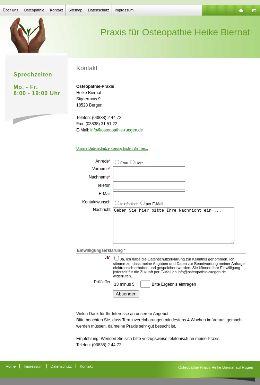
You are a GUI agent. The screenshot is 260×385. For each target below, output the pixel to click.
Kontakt (56, 10)
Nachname (99, 177)
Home (11, 366)
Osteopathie (34, 10)
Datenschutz (98, 10)
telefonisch (129, 204)
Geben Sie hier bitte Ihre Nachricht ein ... (173, 225)
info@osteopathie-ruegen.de (116, 130)
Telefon (104, 185)
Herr (139, 163)
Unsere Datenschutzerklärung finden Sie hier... (112, 148)
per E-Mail (154, 204)
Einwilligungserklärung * (101, 250)
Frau (124, 163)
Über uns (10, 10)
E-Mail (105, 193)
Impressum (124, 10)
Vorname (100, 168)
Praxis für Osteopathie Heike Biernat (175, 32)
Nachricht (102, 209)
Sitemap (75, 10)
